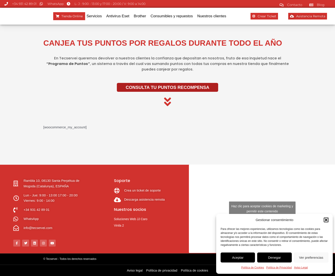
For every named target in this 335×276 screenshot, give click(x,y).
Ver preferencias (311, 257)
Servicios (94, 16)
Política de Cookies (252, 267)
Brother (140, 16)
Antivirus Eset (117, 16)
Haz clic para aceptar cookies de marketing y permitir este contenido (262, 208)
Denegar (274, 257)
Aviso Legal (301, 267)
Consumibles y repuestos (172, 16)
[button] (326, 220)
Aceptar (238, 257)
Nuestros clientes (211, 16)
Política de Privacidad (279, 267)
